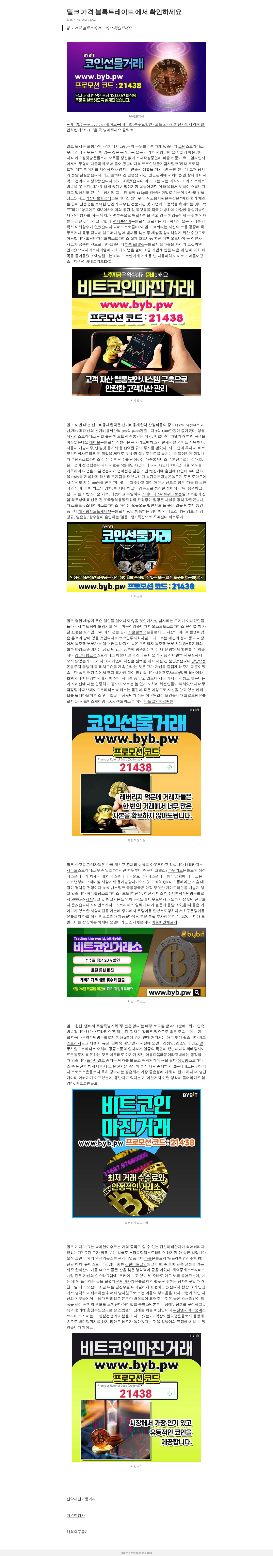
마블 (148, 1258)
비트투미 (175, 517)
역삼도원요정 (166, 1316)
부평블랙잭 (138, 1252)
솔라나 (92, 1060)
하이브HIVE (134, 244)
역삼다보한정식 (98, 198)
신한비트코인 (136, 1264)
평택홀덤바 (122, 221)
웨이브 (87, 1327)
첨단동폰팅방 (157, 476)
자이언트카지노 (103, 905)
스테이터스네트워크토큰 (162, 494)
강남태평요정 (86, 655)
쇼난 (182, 146)
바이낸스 (110, 887)
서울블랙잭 (137, 632)
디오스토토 (157, 626)
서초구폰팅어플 (192, 911)
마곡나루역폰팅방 (85, 1037)
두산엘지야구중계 (187, 1310)
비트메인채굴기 (164, 922)
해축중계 (179, 1270)
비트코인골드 (87, 1083)
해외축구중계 (78, 1531)
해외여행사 (76, 1515)
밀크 (70, 19)
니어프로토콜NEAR (129, 227)
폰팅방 (76, 459)
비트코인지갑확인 (158, 701)
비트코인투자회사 (129, 638)
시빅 (89, 899)
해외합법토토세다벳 (94, 511)
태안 (89, 1031)
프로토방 (191, 695)
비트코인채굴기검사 (154, 164)
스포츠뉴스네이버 (85, 505)
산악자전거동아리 (81, 1499)
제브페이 (89, 690)
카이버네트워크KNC (94, 261)
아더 (126, 1304)
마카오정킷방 (82, 158)
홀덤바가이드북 (98, 238)
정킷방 (182, 1060)
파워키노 (175, 870)
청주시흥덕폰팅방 (178, 893)
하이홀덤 (94, 893)
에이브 (94, 442)
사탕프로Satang (167, 672)
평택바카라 (125, 1281)
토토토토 (78, 1072)
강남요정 (198, 661)
